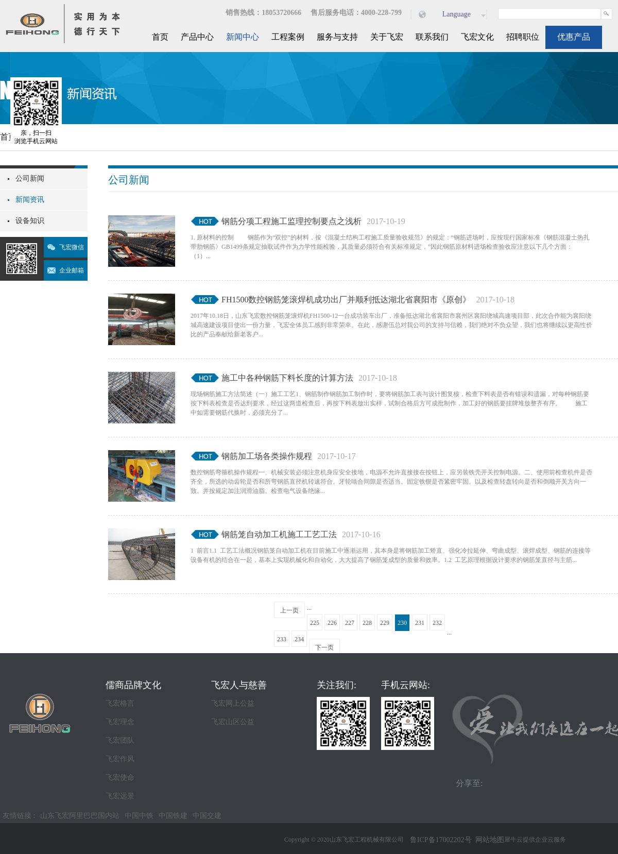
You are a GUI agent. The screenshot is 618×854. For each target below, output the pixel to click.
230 (402, 622)
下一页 (324, 647)
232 (437, 622)
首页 (160, 36)
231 (419, 622)
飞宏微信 (71, 247)
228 (367, 622)
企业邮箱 (71, 270)
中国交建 (207, 815)
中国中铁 (139, 815)
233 (281, 639)
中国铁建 (173, 815)
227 (349, 622)
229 (384, 622)
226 (332, 622)
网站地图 (488, 840)
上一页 (289, 610)
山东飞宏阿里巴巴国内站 (79, 815)
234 (299, 639)
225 (314, 622)
